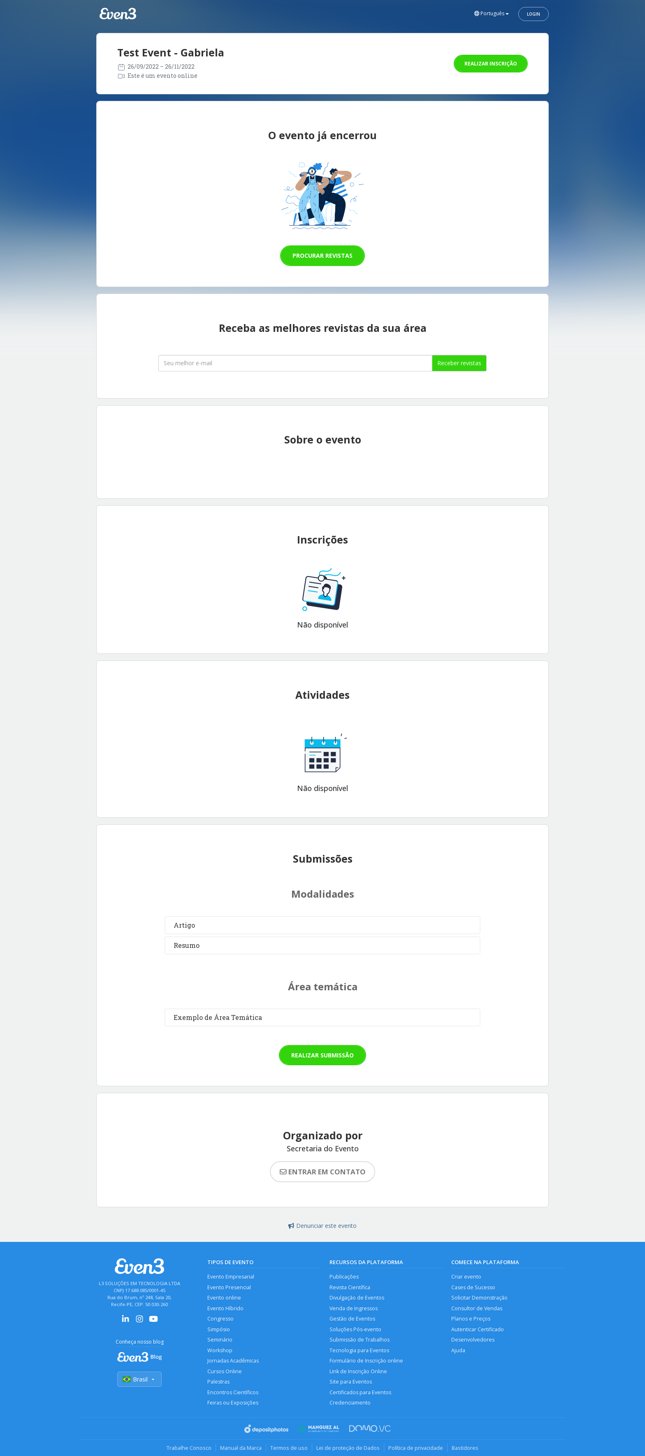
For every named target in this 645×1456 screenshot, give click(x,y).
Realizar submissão (322, 1055)
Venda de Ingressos (353, 1308)
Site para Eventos (350, 1381)
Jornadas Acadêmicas (233, 1360)
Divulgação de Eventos (356, 1297)
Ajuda (458, 1350)
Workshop (219, 1350)
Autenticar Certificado (477, 1329)
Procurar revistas (322, 255)
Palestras (218, 1381)
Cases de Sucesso (473, 1287)
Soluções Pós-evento (355, 1329)
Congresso (220, 1318)
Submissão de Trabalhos (359, 1339)
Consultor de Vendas (476, 1308)
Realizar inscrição (490, 63)
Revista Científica (349, 1287)
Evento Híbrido (225, 1308)
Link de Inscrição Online (358, 1371)
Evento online (224, 1297)
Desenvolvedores (472, 1339)
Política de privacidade (415, 1447)
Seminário (219, 1339)
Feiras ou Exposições (232, 1402)
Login (533, 14)
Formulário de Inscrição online (366, 1360)
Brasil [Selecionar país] (139, 1379)
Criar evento (466, 1276)
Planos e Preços (470, 1318)
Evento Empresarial (230, 1276)
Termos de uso (289, 1447)
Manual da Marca (241, 1447)
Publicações (344, 1276)
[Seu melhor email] (295, 363)
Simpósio (218, 1329)
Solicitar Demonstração (479, 1297)
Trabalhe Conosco (189, 1447)
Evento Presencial (229, 1287)
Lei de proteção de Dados (348, 1447)
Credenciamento (350, 1402)
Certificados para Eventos (360, 1392)
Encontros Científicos (232, 1392)
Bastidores (465, 1447)
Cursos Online (224, 1371)
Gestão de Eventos (352, 1318)
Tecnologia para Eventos (359, 1350)
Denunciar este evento (322, 1226)
